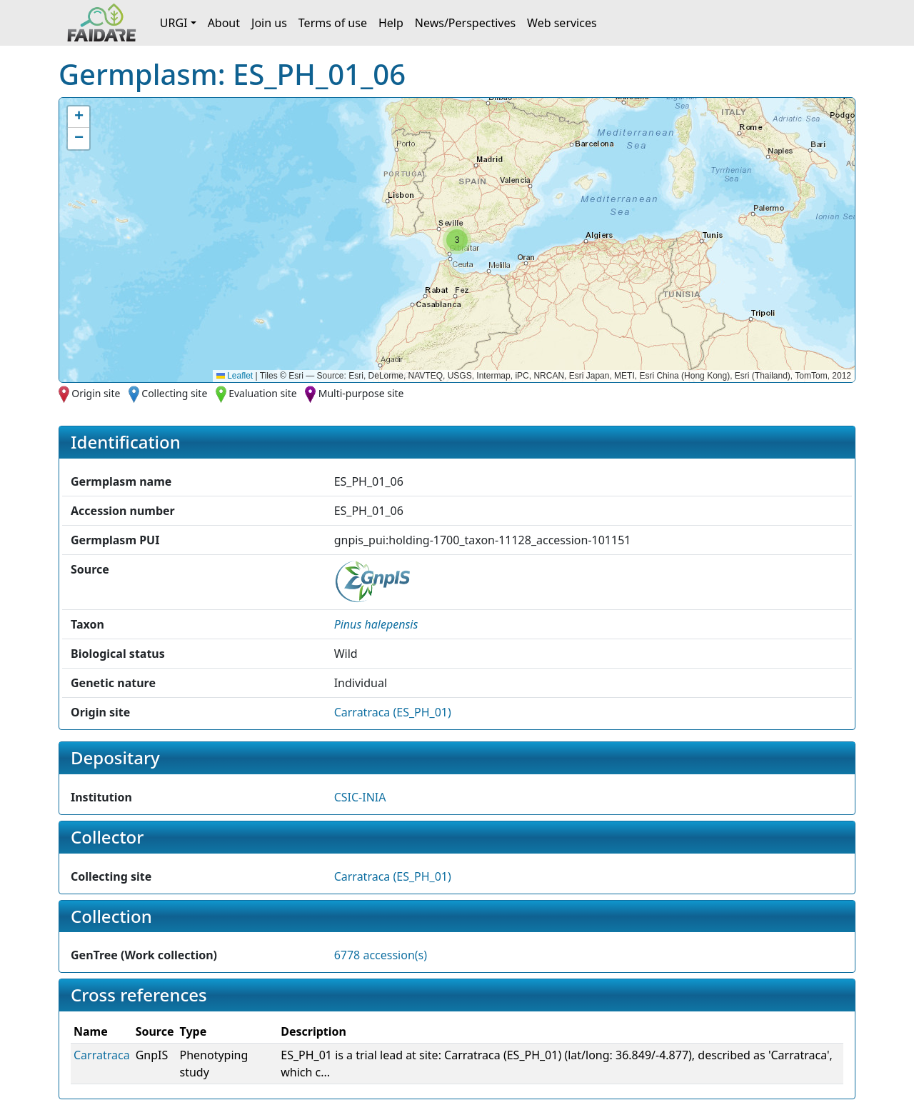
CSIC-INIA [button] (360, 797)
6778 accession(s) (380, 955)
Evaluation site (262, 393)
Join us (269, 23)
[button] (457, 240)
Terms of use (332, 23)
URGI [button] (174, 23)
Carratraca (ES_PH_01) (392, 712)
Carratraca (102, 1055)
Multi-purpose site (361, 393)
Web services (562, 23)
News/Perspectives (465, 23)
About (224, 23)
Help (390, 23)
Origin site (95, 393)
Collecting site (174, 393)
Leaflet (234, 376)
